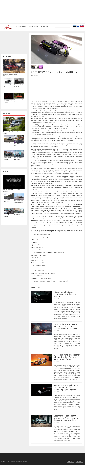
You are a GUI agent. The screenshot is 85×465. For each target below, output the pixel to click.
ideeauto (48, 281)
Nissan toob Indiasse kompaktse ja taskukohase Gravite (66, 294)
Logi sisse (70, 461)
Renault (54, 281)
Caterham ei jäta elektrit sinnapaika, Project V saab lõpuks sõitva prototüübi (66, 418)
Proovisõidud (7, 114)
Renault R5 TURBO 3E (62, 281)
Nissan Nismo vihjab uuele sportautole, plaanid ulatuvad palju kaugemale (66, 387)
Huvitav (44, 27)
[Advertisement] (42, 11)
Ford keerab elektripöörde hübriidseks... (10, 75)
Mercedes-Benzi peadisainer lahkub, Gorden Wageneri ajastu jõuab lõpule (67, 357)
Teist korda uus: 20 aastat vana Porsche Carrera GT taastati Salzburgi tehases (65, 326)
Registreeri (79, 461)
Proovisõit (34, 27)
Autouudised (20, 27)
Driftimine (36, 281)
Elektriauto (42, 281)
